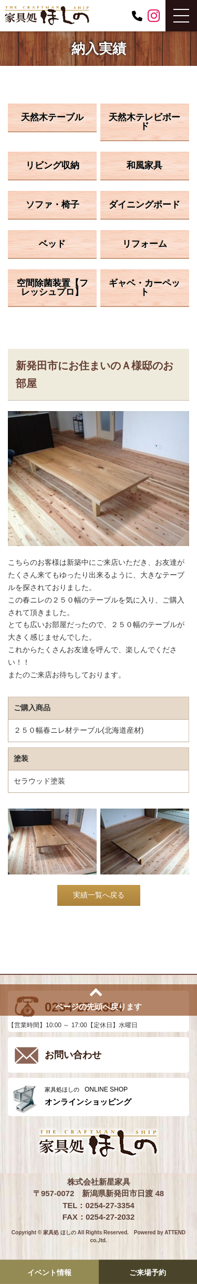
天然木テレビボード (144, 121)
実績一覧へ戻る (99, 895)
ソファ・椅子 (52, 205)
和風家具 (144, 166)
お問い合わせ (73, 1055)
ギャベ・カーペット (144, 287)
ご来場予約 (147, 1272)
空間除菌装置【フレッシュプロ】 (52, 287)
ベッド (52, 244)
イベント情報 (49, 1272)
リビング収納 (52, 166)
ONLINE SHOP (114, 1096)
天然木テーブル (52, 117)
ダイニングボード (144, 205)
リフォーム (144, 244)
